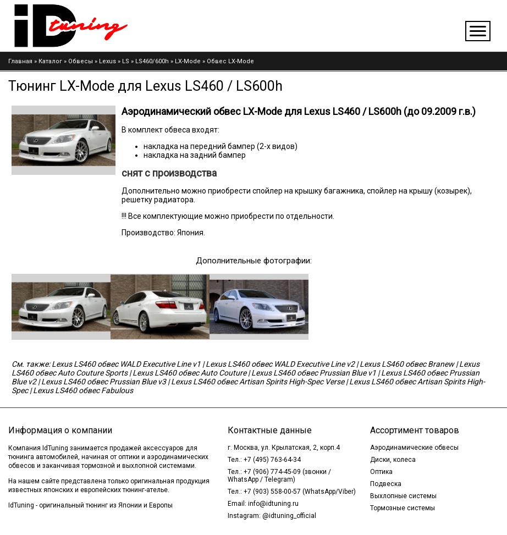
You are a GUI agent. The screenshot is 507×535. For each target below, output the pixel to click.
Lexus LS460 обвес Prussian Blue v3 (103, 381)
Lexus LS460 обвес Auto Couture (189, 372)
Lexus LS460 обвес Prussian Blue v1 (313, 372)
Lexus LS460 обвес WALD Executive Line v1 (126, 364)
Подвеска (385, 484)
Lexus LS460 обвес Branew (407, 364)
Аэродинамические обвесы (414, 447)
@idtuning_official (289, 516)
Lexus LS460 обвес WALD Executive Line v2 (280, 364)
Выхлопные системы (403, 496)
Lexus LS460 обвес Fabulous (83, 390)
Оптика (381, 472)
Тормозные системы (402, 508)
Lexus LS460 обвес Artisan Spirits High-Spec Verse (257, 381)
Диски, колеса (393, 460)
